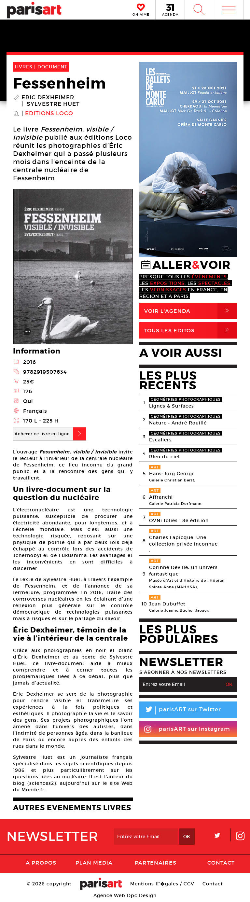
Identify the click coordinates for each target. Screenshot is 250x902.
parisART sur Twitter (180, 710)
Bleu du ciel (164, 457)
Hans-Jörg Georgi (171, 474)
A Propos (41, 862)
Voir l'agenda (190, 311)
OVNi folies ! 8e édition (179, 520)
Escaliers (160, 440)
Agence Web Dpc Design (125, 895)
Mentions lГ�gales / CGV (162, 884)
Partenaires (155, 862)
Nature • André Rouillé (178, 423)
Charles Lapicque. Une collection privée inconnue (183, 540)
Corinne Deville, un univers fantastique (183, 570)
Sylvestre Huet (53, 104)
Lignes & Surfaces (171, 406)
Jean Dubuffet (167, 604)
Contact (221, 862)
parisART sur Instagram (187, 729)
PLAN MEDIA (94, 862)
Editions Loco (49, 113)
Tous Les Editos (190, 330)
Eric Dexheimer (47, 97)
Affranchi (161, 497)
